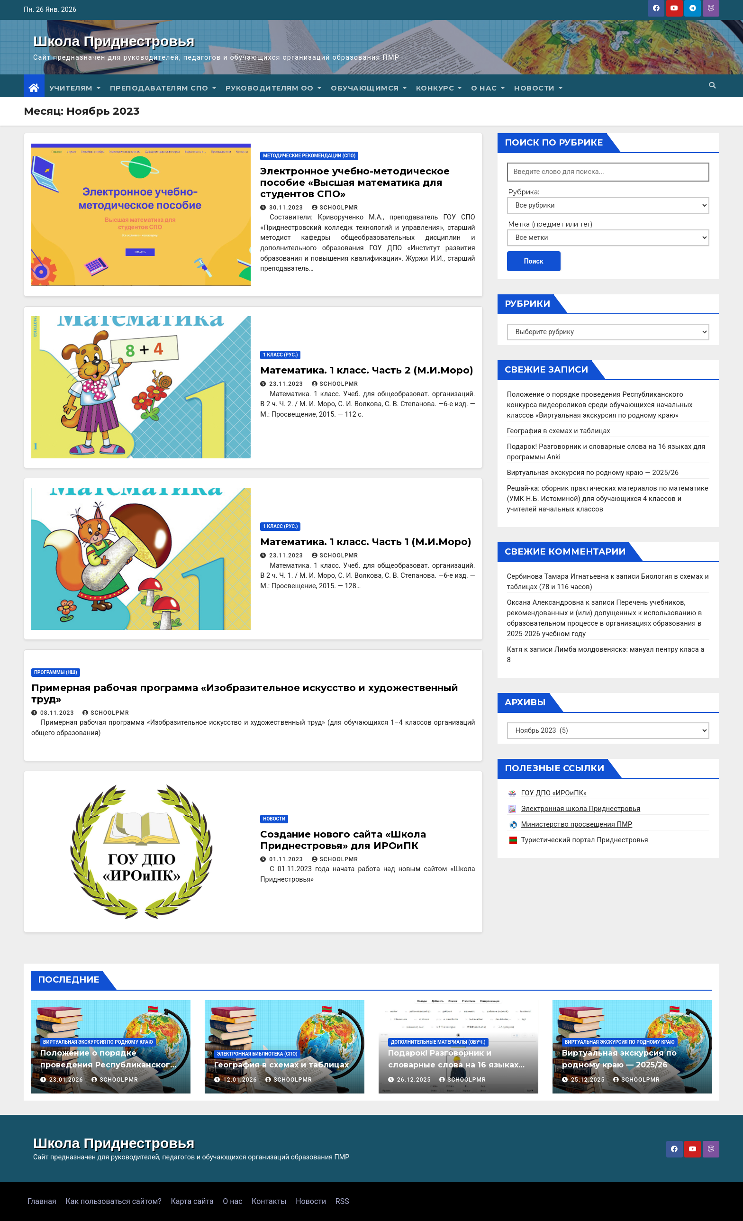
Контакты (269, 1201)
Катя (515, 650)
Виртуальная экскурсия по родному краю (98, 1042)
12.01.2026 (241, 1079)
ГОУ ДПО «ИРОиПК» (554, 793)
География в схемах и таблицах (558, 431)
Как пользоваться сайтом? (113, 1201)
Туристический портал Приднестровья (584, 840)
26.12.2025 (415, 1079)
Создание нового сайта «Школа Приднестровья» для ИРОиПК (343, 840)
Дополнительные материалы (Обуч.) (438, 1042)
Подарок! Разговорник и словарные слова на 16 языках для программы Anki (453, 1064)
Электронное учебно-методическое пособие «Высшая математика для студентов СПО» (355, 182)
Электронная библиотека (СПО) (257, 1054)
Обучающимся (369, 88)
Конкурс (439, 88)
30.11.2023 (287, 207)
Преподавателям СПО (163, 88)
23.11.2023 (287, 384)
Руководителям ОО (273, 88)
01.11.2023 (287, 859)
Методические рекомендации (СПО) (309, 155)
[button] (712, 86)
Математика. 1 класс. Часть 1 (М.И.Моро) (365, 541)
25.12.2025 (589, 1079)
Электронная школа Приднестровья (581, 809)
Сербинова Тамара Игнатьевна (558, 577)
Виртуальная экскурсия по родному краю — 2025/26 (593, 473)
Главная (41, 1201)
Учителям (74, 88)
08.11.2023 (58, 713)
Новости (538, 88)
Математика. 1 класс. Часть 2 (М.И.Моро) (366, 370)
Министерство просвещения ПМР (577, 824)
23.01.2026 (67, 1079)
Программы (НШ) (55, 672)
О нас (488, 88)
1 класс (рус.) (280, 354)
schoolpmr (335, 207)
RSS (342, 1201)
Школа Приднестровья (114, 41)
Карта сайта (192, 1201)
